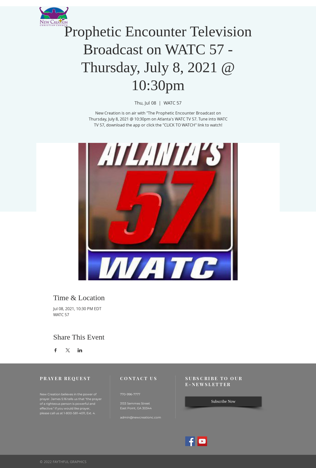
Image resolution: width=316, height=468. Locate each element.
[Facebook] (190, 441)
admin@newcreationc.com (140, 417)
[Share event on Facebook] (55, 350)
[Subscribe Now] (223, 402)
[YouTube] (202, 441)
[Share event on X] (67, 350)
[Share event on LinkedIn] (80, 350)
